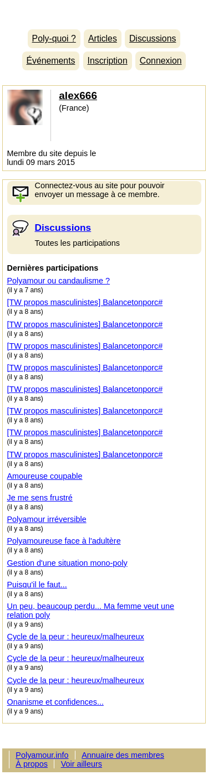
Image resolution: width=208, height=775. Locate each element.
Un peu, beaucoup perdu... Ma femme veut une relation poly (91, 610)
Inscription (108, 60)
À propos (32, 764)
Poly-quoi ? (54, 38)
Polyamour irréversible (47, 519)
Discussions (152, 38)
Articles (102, 38)
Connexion (161, 60)
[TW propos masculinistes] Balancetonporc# (85, 302)
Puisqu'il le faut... (37, 584)
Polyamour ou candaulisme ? (58, 280)
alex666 (78, 95)
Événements (50, 60)
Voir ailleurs (81, 764)
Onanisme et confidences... (55, 702)
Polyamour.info (103, 12)
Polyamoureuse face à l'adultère (64, 540)
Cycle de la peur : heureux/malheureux (75, 636)
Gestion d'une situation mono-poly (67, 563)
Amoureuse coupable (45, 476)
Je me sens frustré (40, 497)
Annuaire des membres (123, 755)
